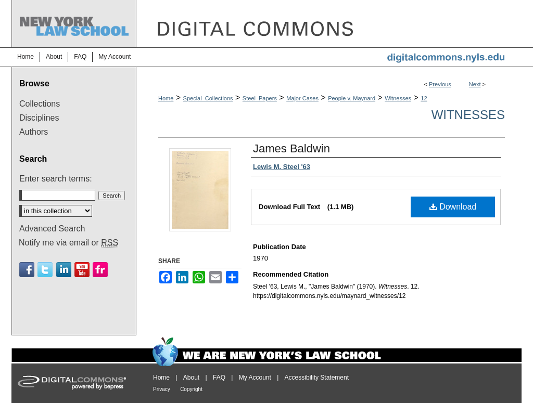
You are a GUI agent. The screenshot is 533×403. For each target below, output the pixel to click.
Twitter (45, 269)
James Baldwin (291, 148)
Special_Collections (208, 98)
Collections (39, 103)
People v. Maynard (351, 98)
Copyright (191, 389)
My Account (255, 377)
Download (453, 206)
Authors (33, 131)
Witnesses (398, 98)
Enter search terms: (55, 178)
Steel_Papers (260, 98)
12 (424, 98)
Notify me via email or (68, 243)
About (191, 377)
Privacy (161, 389)
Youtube (82, 269)
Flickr (100, 269)
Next (475, 84)
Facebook (26, 269)
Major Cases (302, 98)
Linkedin (63, 269)
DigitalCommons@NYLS (329, 23)
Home (165, 98)
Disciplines (39, 117)
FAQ (219, 377)
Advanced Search (52, 228)
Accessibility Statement (317, 377)
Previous (440, 84)
